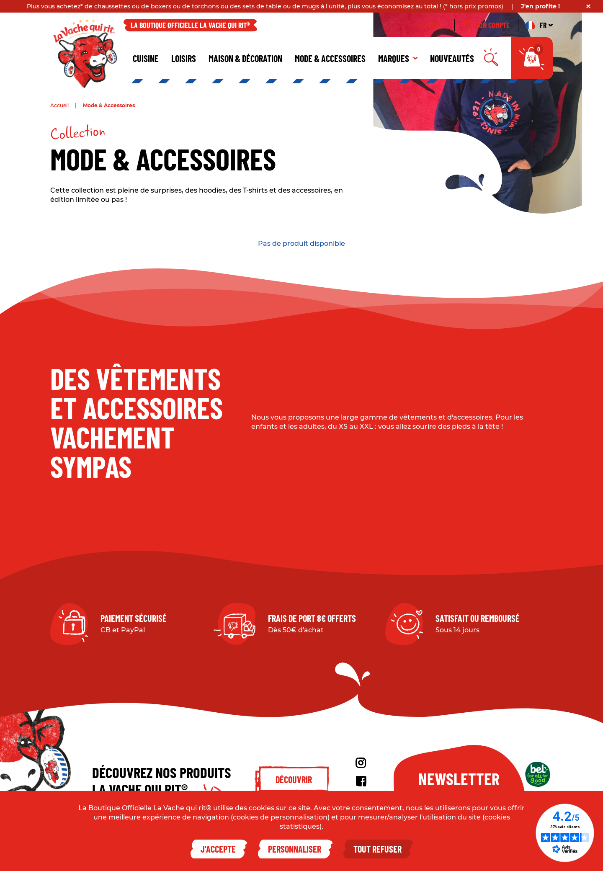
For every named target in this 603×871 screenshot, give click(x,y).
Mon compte (486, 25)
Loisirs (183, 58)
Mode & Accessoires (330, 58)
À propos (433, 25)
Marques (397, 58)
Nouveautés (452, 58)
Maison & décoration (245, 58)
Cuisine (146, 58)
